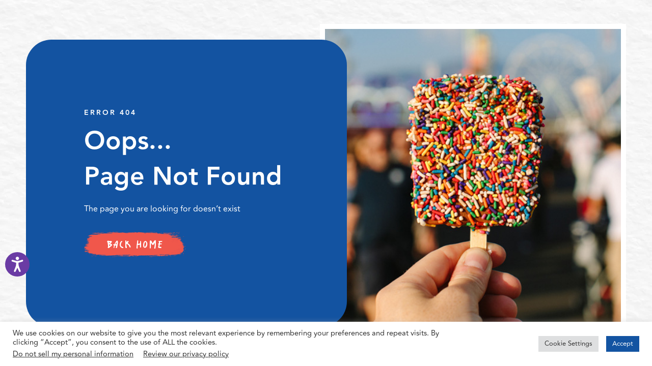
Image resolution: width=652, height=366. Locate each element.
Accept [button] (622, 344)
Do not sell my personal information (73, 354)
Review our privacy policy (186, 354)
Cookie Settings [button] (568, 344)
